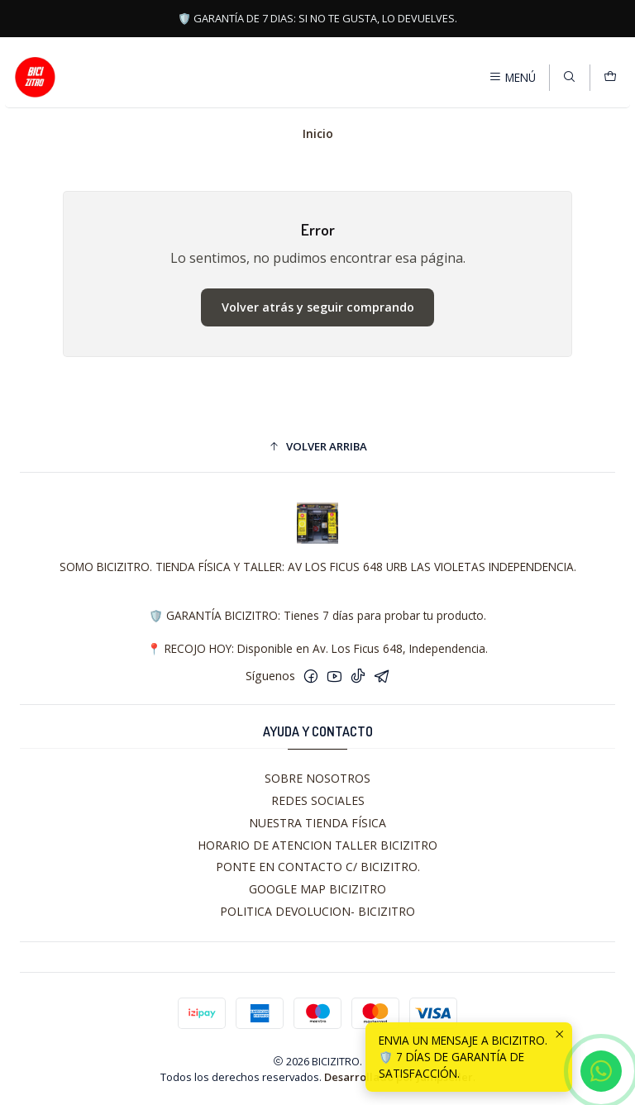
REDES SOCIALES (318, 800)
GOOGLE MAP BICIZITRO (317, 889)
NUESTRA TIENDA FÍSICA (317, 823)
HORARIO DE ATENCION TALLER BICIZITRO (317, 845)
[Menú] (512, 76)
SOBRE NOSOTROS (317, 778)
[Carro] (610, 76)
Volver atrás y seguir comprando (318, 307)
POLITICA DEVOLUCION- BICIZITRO (317, 911)
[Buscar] (569, 76)
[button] (317, 446)
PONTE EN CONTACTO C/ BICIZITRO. (318, 866)
